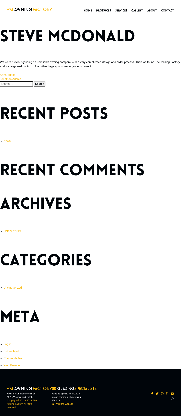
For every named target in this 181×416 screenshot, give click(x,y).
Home (88, 10)
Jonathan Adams (10, 79)
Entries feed (11, 351)
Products (103, 10)
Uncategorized (13, 287)
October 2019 (12, 231)
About (152, 10)
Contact (167, 10)
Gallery (137, 10)
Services (121, 10)
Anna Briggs (7, 74)
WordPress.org (13, 365)
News (7, 140)
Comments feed (14, 358)
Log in (7, 344)
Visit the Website (64, 404)
